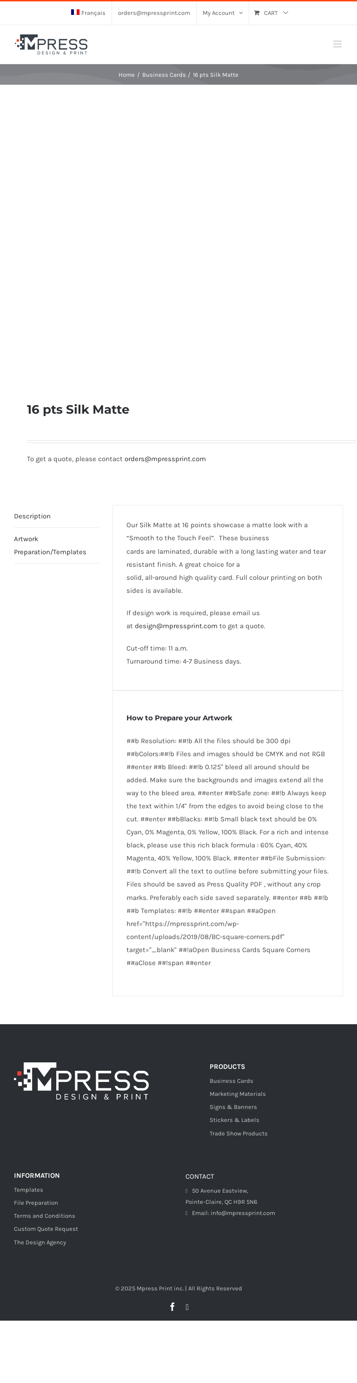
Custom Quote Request (46, 1228)
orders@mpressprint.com (165, 459)
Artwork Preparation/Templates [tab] (50, 545)
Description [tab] (32, 516)
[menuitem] (88, 13)
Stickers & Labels (234, 1119)
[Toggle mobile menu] (338, 44)
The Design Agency (40, 1242)
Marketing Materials (238, 1093)
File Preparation (36, 1202)
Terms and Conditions (44, 1215)
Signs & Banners (233, 1106)
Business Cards (231, 1080)
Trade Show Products (239, 1133)
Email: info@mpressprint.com (230, 1212)
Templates (28, 1189)
